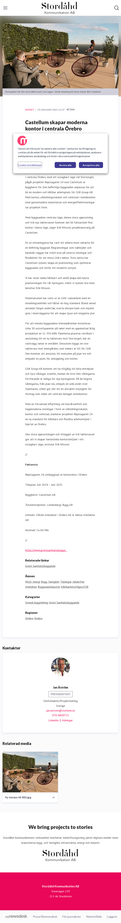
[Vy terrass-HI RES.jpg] (30, 772)
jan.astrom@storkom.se (60, 710)
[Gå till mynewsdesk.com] (16, 916)
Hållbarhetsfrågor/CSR (74, 587)
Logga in (112, 916)
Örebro (29, 618)
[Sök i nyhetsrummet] (116, 7)
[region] (60, 153)
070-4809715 (60, 715)
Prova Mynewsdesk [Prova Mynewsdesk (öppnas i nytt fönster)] (45, 916)
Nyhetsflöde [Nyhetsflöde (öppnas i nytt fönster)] (94, 916)
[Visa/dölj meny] (5, 8)
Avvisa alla (65, 165)
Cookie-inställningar (30, 164)
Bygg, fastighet (50, 582)
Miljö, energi (32, 582)
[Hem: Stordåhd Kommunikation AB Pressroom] (60, 8)
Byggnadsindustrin (49, 587)
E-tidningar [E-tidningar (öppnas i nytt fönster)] (66, 720)
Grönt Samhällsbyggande (64, 602)
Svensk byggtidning (36, 602)
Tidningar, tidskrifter (72, 582)
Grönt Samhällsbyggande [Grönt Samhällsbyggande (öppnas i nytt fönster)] (40, 566)
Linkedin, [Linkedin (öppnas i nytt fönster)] (54, 720)
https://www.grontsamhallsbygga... (46, 550)
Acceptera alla (91, 165)
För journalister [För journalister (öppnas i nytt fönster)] (71, 916)
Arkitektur (31, 587)
